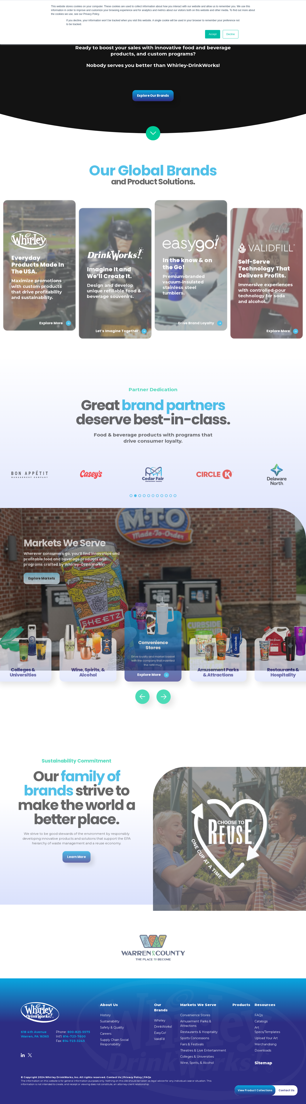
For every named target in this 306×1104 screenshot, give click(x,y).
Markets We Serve (198, 1005)
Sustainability (109, 1021)
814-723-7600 (74, 1036)
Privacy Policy (132, 1077)
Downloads (263, 1050)
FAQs (259, 1015)
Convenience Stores (195, 1015)
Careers (105, 1034)
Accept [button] (213, 34)
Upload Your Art (266, 1038)
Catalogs (261, 1021)
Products (241, 1005)
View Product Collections (255, 1090)
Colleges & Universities (197, 1057)
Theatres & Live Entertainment (203, 1050)
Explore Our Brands (153, 95)
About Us (109, 1005)
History (105, 1015)
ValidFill (159, 1039)
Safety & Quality (112, 1027)
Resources (265, 1005)
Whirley (159, 1020)
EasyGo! (160, 1033)
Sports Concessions (194, 1038)
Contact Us (113, 1077)
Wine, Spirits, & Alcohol (197, 1063)
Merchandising (265, 1044)
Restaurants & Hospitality (199, 1032)
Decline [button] (230, 34)
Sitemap (263, 1063)
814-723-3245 (73, 1041)
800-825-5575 (78, 1032)
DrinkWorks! (163, 1027)
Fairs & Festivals (192, 1044)
